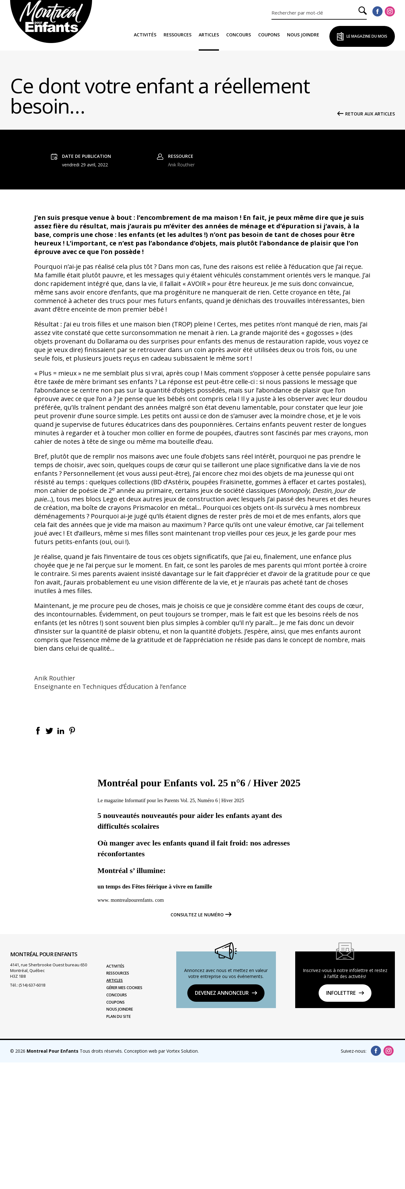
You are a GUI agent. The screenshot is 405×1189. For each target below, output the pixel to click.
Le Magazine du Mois (366, 36)
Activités (145, 35)
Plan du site (118, 1143)
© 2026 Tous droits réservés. (66, 1177)
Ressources (177, 35)
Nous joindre (303, 35)
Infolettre (341, 1119)
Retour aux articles (370, 114)
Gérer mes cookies (124, 1114)
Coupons (269, 35)
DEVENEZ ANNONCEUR (222, 1119)
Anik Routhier (181, 291)
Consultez (197, 1041)
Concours (238, 35)
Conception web (140, 1177)
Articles (209, 35)
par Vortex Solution (178, 1177)
